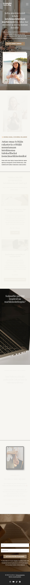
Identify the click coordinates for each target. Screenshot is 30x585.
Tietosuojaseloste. (20, 575)
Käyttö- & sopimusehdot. (15, 576)
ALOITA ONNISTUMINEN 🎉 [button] (15, 43)
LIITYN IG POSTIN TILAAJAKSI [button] (15, 556)
